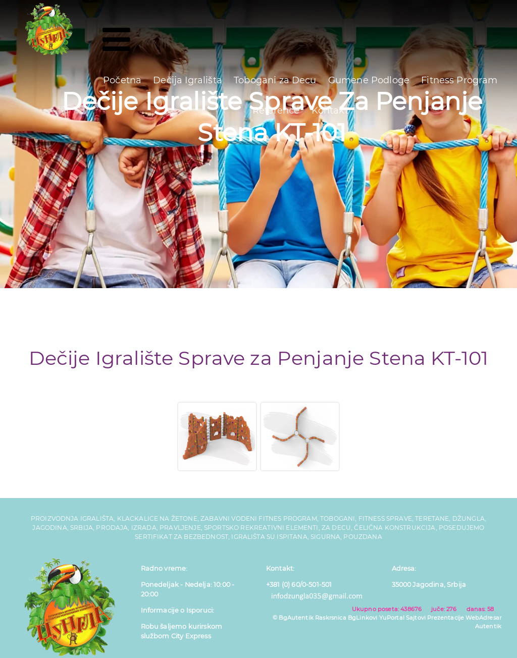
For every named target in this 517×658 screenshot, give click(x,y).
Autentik (488, 626)
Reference (275, 110)
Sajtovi (416, 617)
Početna (122, 80)
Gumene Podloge (368, 80)
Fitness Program (459, 80)
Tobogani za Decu (275, 80)
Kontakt (330, 110)
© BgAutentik (293, 617)
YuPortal (391, 617)
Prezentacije (445, 617)
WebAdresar (483, 617)
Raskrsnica (330, 617)
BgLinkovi (362, 617)
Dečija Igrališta (187, 80)
